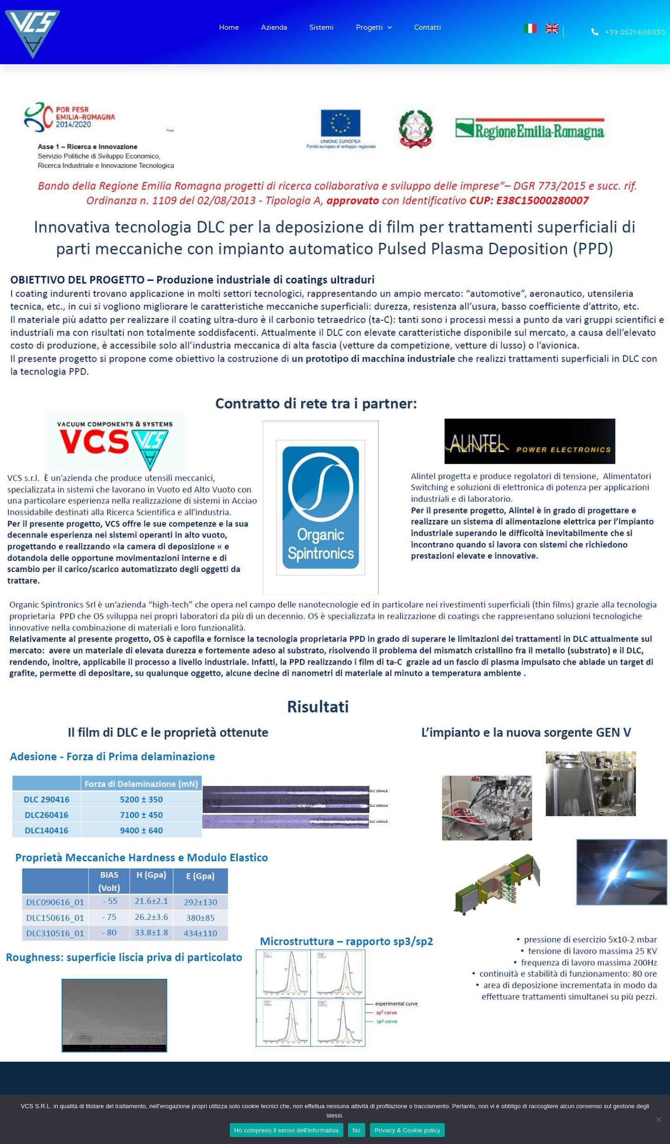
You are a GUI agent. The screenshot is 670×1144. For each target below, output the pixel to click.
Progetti (374, 27)
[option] (554, 28)
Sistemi (321, 27)
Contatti (427, 27)
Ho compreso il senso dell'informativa (286, 1130)
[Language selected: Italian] (546, 27)
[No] (658, 1119)
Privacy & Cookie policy (408, 1130)
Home (229, 27)
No (357, 1130)
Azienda (274, 27)
